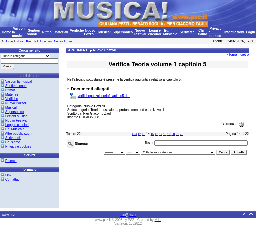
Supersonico (123, 32)
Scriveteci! (188, 32)
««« (134, 134)
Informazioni (234, 32)
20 (173, 134)
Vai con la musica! (18, 81)
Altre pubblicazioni (18, 133)
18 (164, 134)
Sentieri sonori (33, 32)
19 (169, 134)
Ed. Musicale (170, 32)
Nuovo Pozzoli (89, 32)
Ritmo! (47, 32)
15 (152, 134)
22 (181, 134)
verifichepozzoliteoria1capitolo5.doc (104, 96)
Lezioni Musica (16, 116)
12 (139, 134)
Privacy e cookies (18, 146)
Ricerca (11, 161)
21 (177, 134)
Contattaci (12, 179)
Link (8, 175)
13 (143, 134)
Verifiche (77, 30)
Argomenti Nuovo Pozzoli (56, 41)
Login (250, 32)
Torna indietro (239, 54)
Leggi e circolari (154, 32)
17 (160, 134)
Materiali (61, 32)
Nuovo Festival (140, 32)
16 (156, 134)
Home (6, 32)
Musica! (104, 32)
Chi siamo (202, 32)
